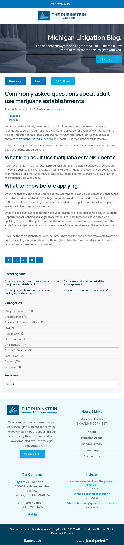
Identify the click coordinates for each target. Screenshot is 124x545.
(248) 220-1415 (32, 507)
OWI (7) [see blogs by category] (9, 328)
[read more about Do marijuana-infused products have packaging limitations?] (32, 292)
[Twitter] (29, 514)
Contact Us (109, 59)
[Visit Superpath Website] (32, 541)
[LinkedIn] (35, 514)
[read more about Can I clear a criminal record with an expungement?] (91, 283)
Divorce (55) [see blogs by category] (12, 361)
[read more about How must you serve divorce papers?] (91, 290)
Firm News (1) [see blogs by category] (13, 367)
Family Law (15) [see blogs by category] (14, 356)
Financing (92, 450)
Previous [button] (15, 81)
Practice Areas (92, 438)
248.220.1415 (60, 4)
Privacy (68, 533)
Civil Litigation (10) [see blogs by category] (16, 339)
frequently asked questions (36, 139)
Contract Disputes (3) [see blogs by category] (18, 350)
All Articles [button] (63, 81)
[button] (8, 260)
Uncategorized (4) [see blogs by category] (16, 316)
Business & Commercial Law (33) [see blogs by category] (25, 322)
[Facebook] (32, 514)
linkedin (13, 120)
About (91, 432)
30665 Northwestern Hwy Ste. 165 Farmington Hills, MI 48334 (32, 490)
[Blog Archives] (62, 384)
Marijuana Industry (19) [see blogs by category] (19, 311)
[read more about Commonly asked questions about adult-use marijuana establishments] (32, 283)
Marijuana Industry (52, 109)
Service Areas (92, 444)
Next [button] (38, 81)
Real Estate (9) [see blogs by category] (14, 333)
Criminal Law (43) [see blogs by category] (15, 344)
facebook (14, 116)
